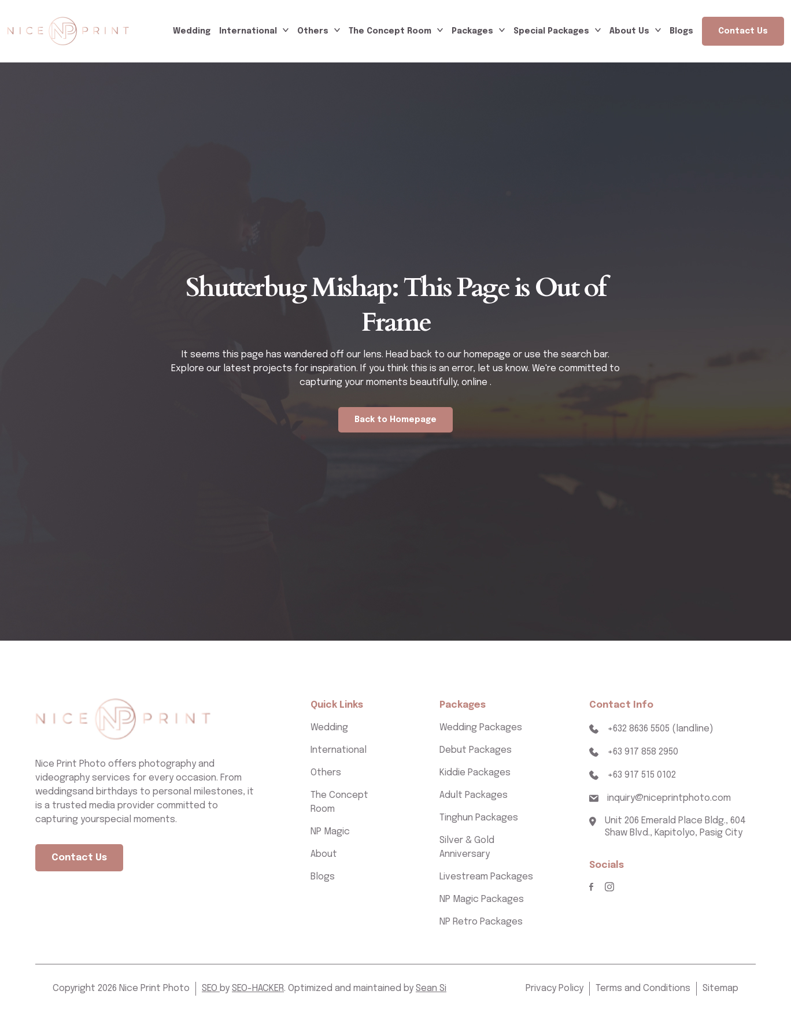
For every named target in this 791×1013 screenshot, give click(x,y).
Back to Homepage (395, 420)
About (324, 854)
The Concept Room (390, 31)
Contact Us (743, 31)
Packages (472, 31)
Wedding (191, 31)
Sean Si (431, 988)
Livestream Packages (486, 877)
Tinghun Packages (478, 818)
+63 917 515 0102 (641, 775)
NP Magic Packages (481, 899)
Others (312, 31)
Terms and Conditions (643, 988)
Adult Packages (473, 795)
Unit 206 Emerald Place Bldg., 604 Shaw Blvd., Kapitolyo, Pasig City (675, 827)
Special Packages (551, 31)
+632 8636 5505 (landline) (660, 729)
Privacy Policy (554, 988)
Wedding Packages (480, 728)
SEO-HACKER (258, 988)
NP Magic (330, 832)
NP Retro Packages (481, 922)
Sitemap (720, 988)
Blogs (681, 31)
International (248, 31)
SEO (211, 988)
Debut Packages (475, 750)
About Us (629, 31)
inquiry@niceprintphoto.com (669, 798)
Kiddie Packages (475, 773)
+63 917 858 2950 (642, 752)
